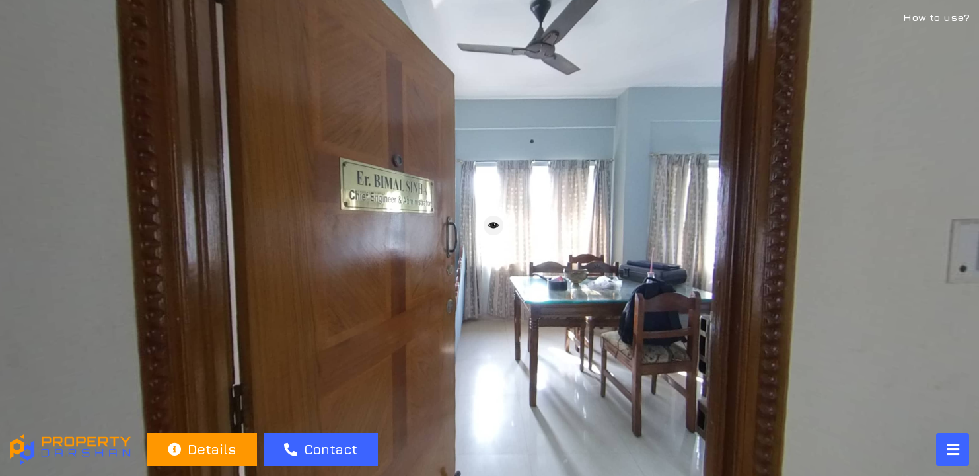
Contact (320, 449)
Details (202, 449)
